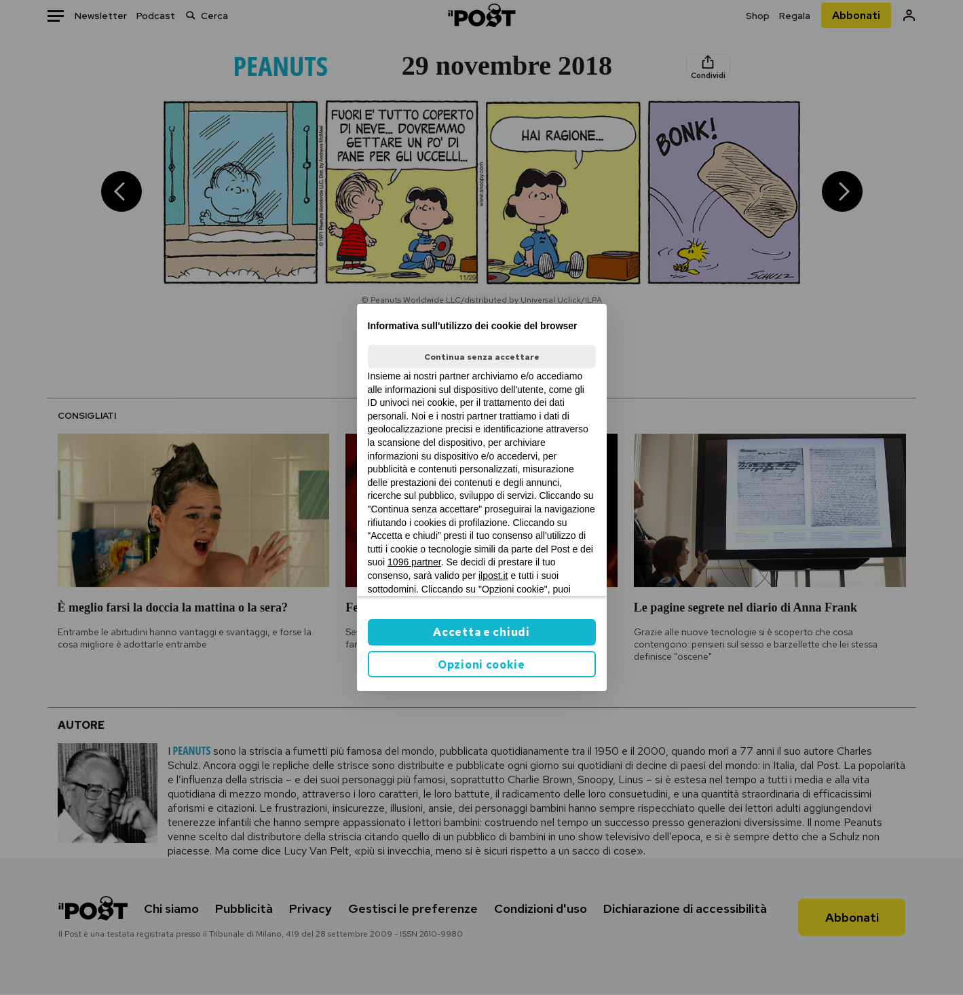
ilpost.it (493, 575)
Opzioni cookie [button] (481, 665)
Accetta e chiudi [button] (481, 632)
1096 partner (414, 562)
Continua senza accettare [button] (482, 357)
